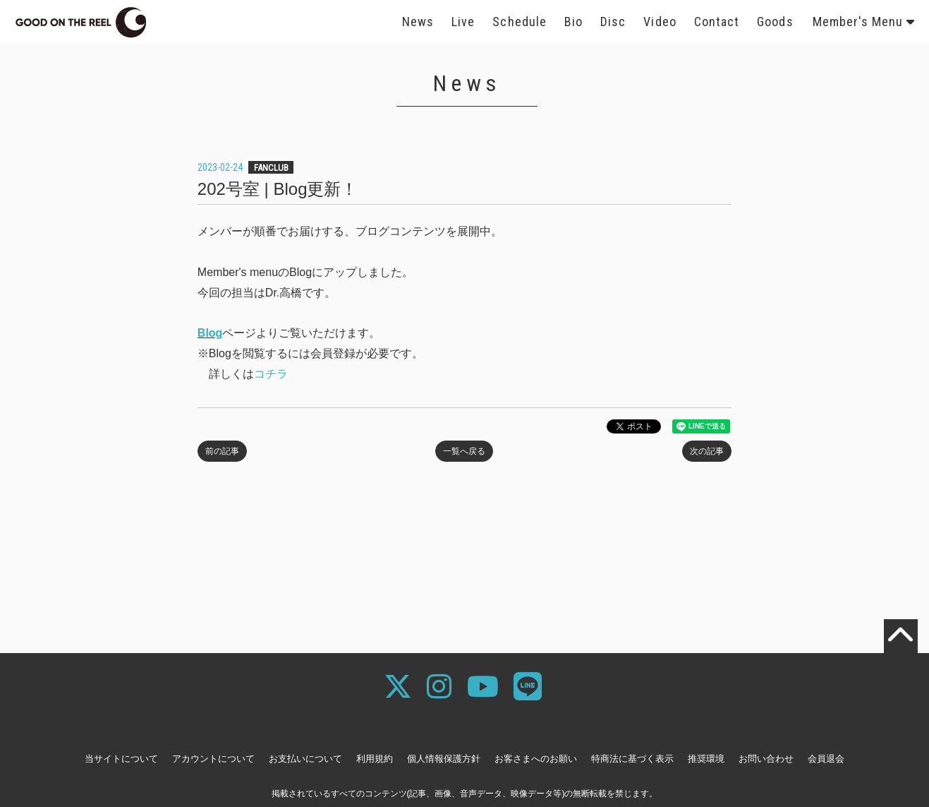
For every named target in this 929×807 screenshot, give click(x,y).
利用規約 (374, 758)
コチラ (271, 374)
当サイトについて (121, 758)
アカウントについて (213, 758)
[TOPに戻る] (901, 636)
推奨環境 (706, 758)
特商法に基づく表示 (632, 758)
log (213, 333)
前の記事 (222, 451)
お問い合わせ (766, 758)
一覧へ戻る (464, 451)
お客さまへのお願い (535, 758)
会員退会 (826, 758)
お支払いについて (305, 758)
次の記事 (707, 451)
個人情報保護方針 (443, 758)
